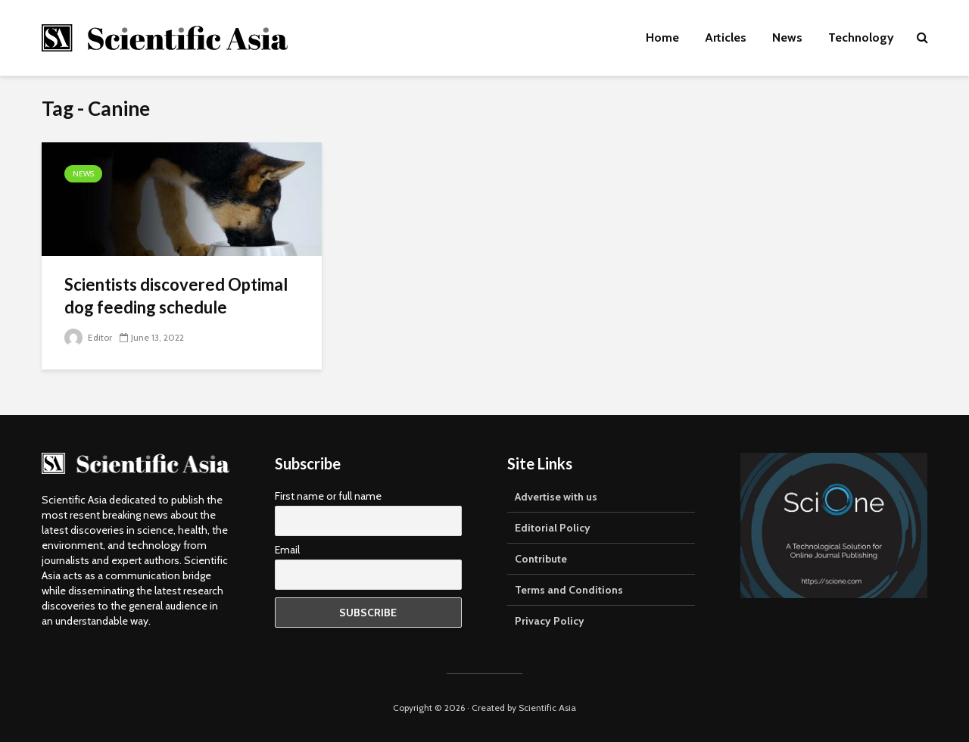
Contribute (541, 559)
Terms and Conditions (569, 590)
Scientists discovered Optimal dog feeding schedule (176, 295)
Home (662, 37)
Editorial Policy (552, 528)
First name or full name (328, 496)
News (787, 37)
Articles (725, 37)
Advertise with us (556, 497)
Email (287, 549)
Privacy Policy (549, 621)
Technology (861, 37)
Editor (88, 337)
